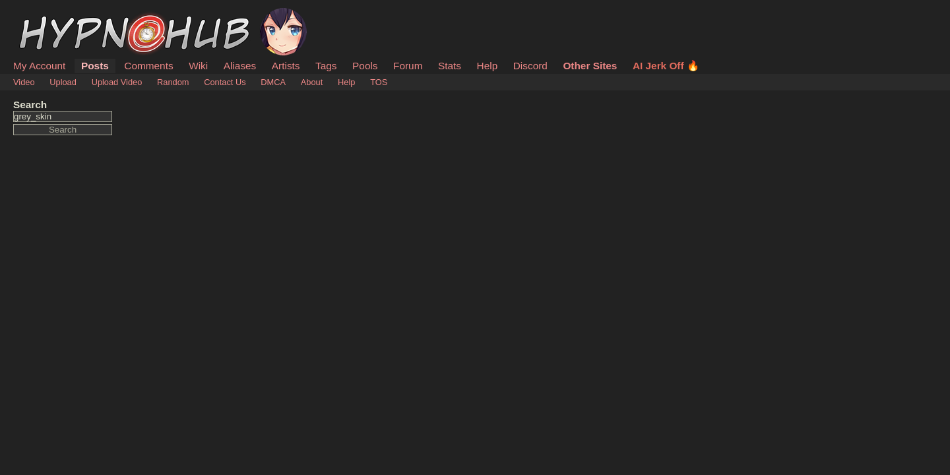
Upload (63, 82)
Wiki (198, 65)
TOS (378, 82)
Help (487, 65)
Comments (148, 65)
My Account (39, 65)
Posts (95, 65)
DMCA (273, 82)
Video (24, 82)
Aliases (240, 65)
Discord (530, 65)
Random (173, 82)
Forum (407, 65)
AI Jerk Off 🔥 (666, 65)
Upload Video (117, 82)
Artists (286, 65)
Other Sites (590, 65)
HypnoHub (49, 15)
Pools (364, 65)
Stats (449, 65)
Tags (325, 65)
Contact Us (224, 82)
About (312, 82)
